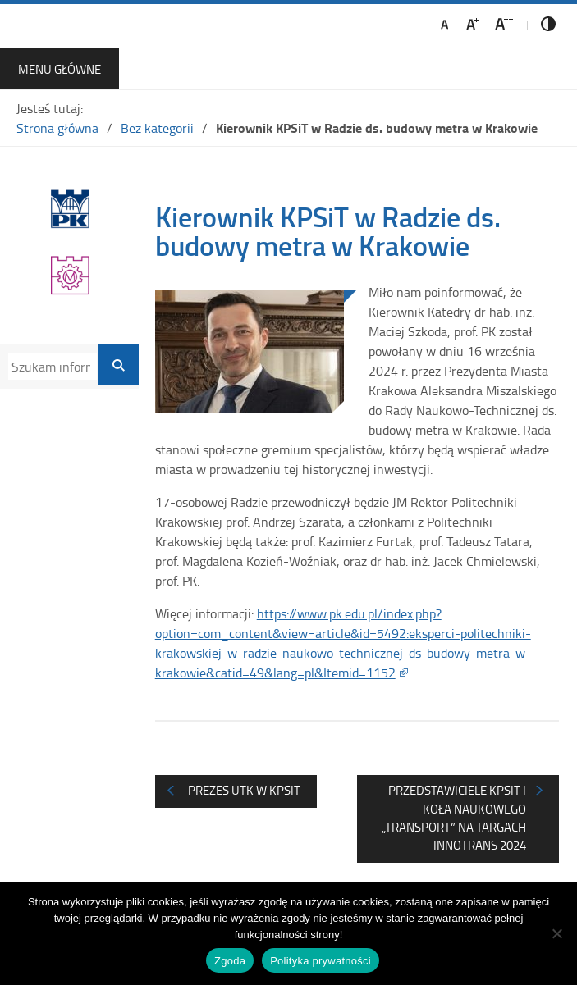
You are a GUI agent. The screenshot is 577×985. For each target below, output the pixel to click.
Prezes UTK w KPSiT (244, 790)
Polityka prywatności (320, 961)
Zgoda (229, 961)
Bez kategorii (157, 128)
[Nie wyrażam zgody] (556, 933)
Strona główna (57, 128)
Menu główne (59, 69)
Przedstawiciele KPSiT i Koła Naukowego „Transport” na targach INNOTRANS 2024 (454, 818)
